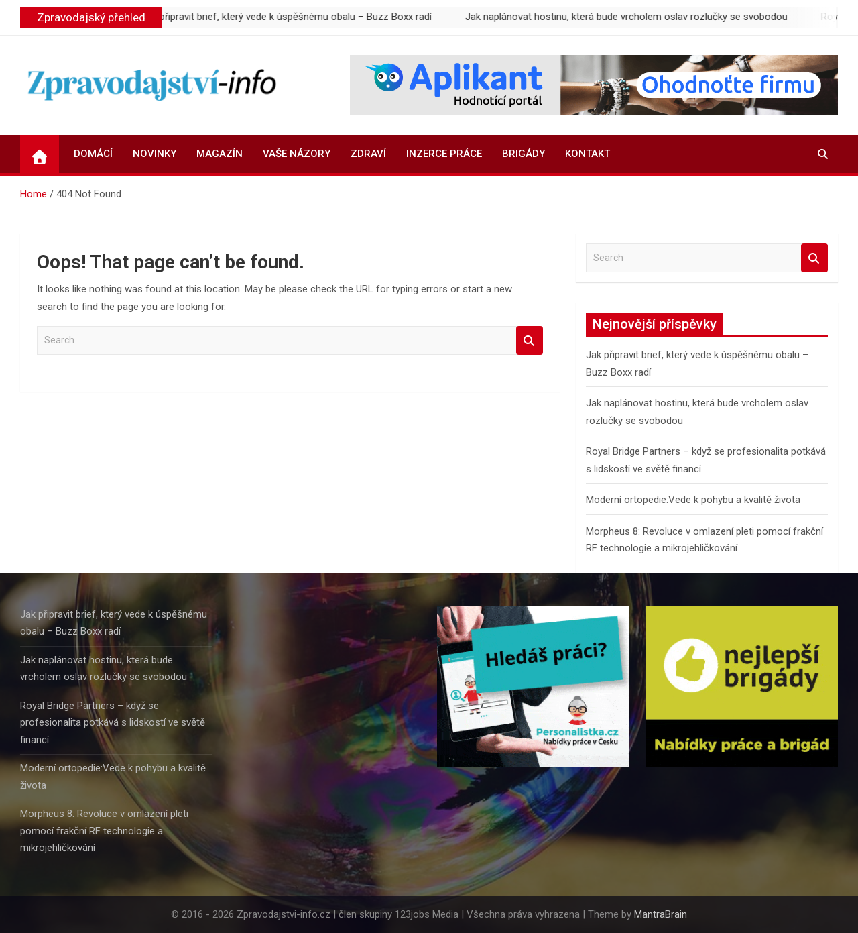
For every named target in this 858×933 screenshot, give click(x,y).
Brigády (523, 154)
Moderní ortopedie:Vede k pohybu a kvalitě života (693, 500)
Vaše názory (296, 154)
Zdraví (368, 154)
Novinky (154, 154)
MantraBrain (660, 914)
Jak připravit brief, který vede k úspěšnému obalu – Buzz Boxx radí (307, 17)
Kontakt (587, 154)
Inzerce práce (444, 154)
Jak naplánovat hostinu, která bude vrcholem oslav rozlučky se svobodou (646, 17)
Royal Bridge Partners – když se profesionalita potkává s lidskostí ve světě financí (112, 723)
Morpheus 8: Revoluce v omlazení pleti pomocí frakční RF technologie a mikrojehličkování (104, 831)
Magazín (219, 154)
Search (529, 340)
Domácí (93, 154)
